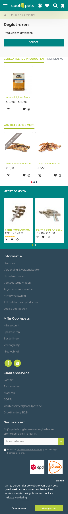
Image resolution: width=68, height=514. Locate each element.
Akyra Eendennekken (18, 163)
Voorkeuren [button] (19, 508)
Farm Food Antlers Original (18, 229)
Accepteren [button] (49, 508)
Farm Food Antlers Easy (49, 229)
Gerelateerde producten (24, 58)
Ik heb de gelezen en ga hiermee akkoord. (30, 451)
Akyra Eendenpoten (49, 163)
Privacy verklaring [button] (16, 497)
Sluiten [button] (60, 480)
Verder (34, 42)
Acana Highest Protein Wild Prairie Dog (19, 97)
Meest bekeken (15, 191)
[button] (31, 182)
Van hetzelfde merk (19, 125)
